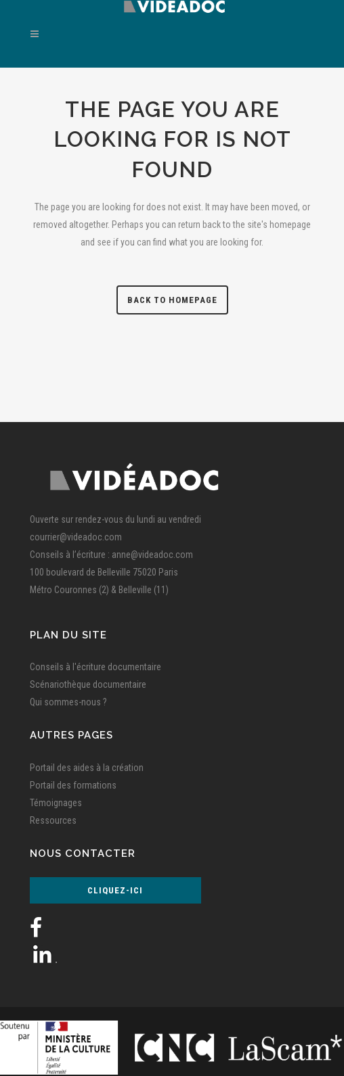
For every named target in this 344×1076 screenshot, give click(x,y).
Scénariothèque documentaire (88, 684)
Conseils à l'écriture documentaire (95, 666)
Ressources (53, 820)
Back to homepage (172, 300)
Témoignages (56, 802)
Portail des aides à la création (87, 767)
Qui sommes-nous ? (68, 702)
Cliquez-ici (115, 890)
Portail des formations (73, 785)
